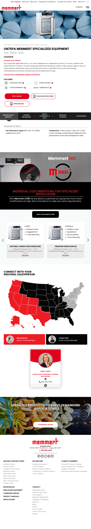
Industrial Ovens (9, 471)
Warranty (33, 1)
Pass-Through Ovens (10, 481)
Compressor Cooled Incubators (43, 471)
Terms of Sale (37, 509)
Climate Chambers (69, 461)
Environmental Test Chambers (72, 466)
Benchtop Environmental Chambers (74, 471)
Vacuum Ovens (8, 466)
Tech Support (16, 1)
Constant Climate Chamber (71, 464)
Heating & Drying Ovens (13, 461)
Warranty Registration (40, 497)
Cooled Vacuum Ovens (11, 469)
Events (34, 506)
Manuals (25, 1)
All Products (8, 45)
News (75, 1)
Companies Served (64, 1)
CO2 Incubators (38, 466)
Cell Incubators (37, 473)
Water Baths (8, 487)
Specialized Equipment (12, 490)
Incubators (37, 461)
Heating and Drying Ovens (24, 45)
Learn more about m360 (45, 214)
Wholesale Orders (38, 490)
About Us (81, 1)
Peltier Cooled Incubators (41, 469)
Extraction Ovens (9, 478)
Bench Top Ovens (41, 45)
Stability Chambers (68, 469)
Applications (9, 499)
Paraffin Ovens (8, 483)
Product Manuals (11, 496)
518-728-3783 (45, 382)
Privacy (35, 514)
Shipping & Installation (47, 1)
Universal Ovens (9, 464)
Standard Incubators (39, 464)
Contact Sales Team (39, 492)
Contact (79, 7)
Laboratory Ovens (9, 473)
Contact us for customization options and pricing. (22, 74)
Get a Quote (17, 96)
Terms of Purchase (39, 511)
